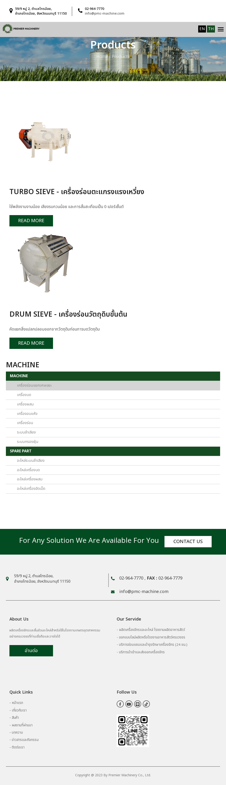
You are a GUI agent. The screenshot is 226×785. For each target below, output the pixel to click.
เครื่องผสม (25, 404)
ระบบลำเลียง (26, 432)
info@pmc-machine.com (104, 13)
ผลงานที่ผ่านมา (22, 725)
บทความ (17, 732)
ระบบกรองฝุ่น (27, 442)
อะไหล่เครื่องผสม (29, 479)
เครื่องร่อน (25, 423)
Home (102, 56)
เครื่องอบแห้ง (27, 414)
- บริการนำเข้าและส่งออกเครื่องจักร (141, 652)
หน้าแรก (17, 703)
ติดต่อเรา (18, 747)
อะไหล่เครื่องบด (28, 470)
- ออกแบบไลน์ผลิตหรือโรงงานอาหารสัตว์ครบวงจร (151, 637)
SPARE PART (21, 451)
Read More (31, 220)
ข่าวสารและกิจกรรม (25, 740)
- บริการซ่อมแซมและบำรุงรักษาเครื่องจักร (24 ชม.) (152, 644)
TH (211, 29)
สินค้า (15, 717)
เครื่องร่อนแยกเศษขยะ (34, 385)
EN (202, 29)
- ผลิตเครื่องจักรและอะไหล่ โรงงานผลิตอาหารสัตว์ (151, 630)
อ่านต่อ (31, 650)
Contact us (188, 541)
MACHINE (19, 376)
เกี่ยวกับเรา (19, 710)
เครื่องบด (24, 395)
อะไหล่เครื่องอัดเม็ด (31, 488)
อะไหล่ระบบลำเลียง (31, 460)
